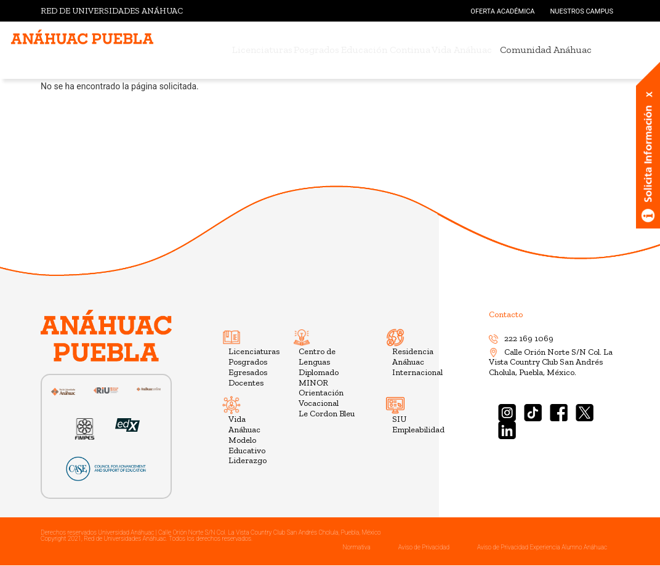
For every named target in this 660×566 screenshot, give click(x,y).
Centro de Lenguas (317, 356)
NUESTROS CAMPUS (581, 11)
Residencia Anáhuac (412, 356)
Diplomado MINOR (319, 377)
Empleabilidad (418, 429)
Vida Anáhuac (482, 49)
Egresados (247, 372)
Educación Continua (392, 49)
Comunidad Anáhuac (573, 49)
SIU (399, 419)
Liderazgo (247, 460)
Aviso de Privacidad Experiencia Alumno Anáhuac (542, 547)
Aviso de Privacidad (423, 547)
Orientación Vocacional (321, 397)
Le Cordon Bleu (327, 413)
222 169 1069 (521, 338)
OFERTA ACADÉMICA (502, 11)
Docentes (246, 383)
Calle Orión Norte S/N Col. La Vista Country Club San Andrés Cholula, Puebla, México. (551, 362)
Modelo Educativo (246, 445)
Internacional (417, 372)
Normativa (356, 547)
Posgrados (310, 49)
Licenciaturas (242, 49)
